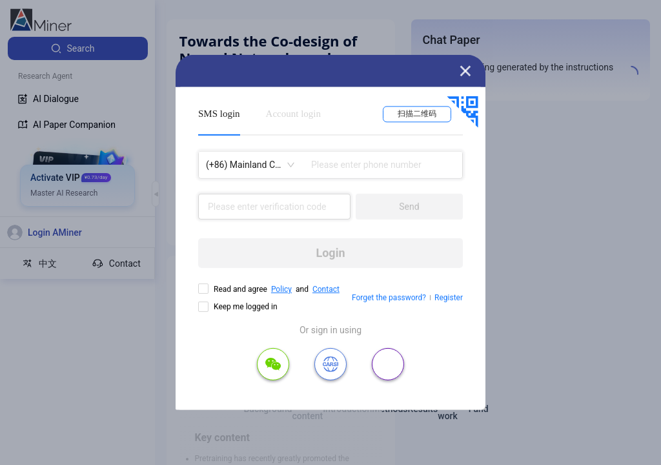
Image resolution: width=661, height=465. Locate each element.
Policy (281, 289)
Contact (326, 289)
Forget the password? (389, 297)
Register (448, 297)
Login (330, 253)
